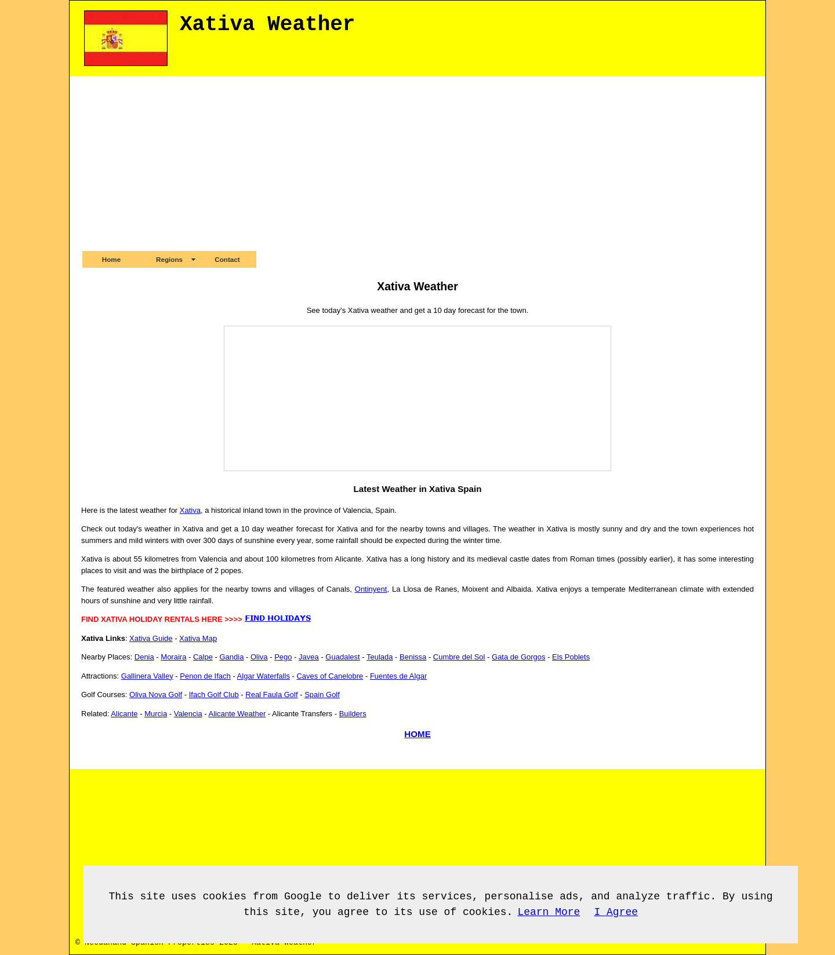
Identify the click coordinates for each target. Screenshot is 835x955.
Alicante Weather (237, 713)
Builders (352, 713)
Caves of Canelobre (329, 676)
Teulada (379, 657)
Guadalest (342, 657)
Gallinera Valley (147, 676)
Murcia (155, 713)
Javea (309, 657)
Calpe (203, 657)
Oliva (259, 657)
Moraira (173, 657)
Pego (283, 657)
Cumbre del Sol (459, 657)
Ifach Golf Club (214, 694)
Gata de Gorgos (519, 657)
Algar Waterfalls (263, 676)
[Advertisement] (417, 163)
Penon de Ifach (205, 676)
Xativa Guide (150, 638)
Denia (144, 657)
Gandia (231, 657)
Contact (227, 259)
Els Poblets (571, 657)
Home (111, 259)
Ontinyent (371, 589)
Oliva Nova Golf (155, 694)
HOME (417, 734)
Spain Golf (322, 694)
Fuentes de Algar (398, 676)
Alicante (124, 713)
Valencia (188, 713)
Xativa (190, 510)
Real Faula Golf (271, 694)
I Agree (616, 912)
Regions (169, 259)
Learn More (548, 912)
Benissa (413, 657)
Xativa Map (198, 638)
